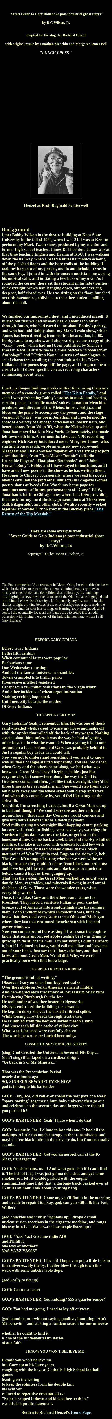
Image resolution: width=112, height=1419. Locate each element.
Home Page (81, 1412)
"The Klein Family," (80, 393)
